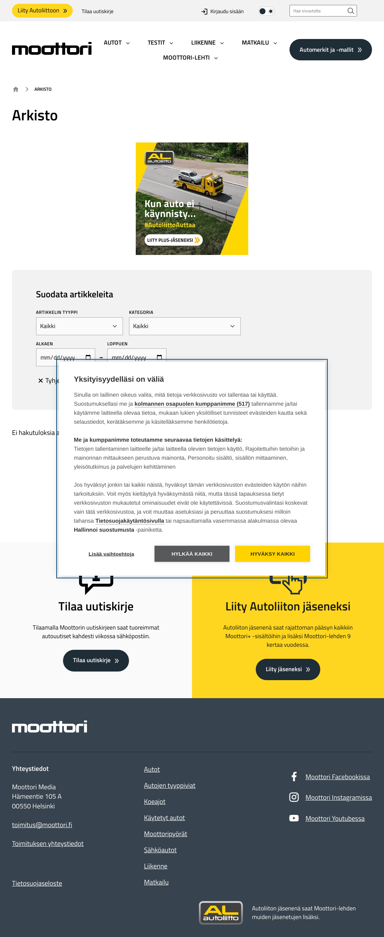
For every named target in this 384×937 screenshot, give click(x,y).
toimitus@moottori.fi (42, 825)
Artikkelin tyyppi (57, 312)
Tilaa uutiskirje (98, 11)
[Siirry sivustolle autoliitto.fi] (221, 913)
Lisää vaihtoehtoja (111, 553)
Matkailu (156, 882)
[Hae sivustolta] (351, 10)
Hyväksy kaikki (272, 553)
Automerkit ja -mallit (327, 49)
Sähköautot (160, 850)
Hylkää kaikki (191, 553)
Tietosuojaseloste (37, 883)
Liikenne (155, 866)
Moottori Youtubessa (326, 820)
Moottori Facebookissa (329, 778)
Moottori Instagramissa (330, 799)
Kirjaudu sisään (222, 11)
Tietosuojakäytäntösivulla (130, 520)
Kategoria (141, 312)
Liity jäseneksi (284, 669)
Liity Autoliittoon (38, 10)
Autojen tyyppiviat (169, 785)
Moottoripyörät (165, 834)
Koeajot (154, 801)
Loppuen (117, 343)
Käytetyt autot (164, 818)
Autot (152, 769)
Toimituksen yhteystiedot (48, 844)
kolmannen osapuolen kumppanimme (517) (192, 403)
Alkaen (44, 343)
